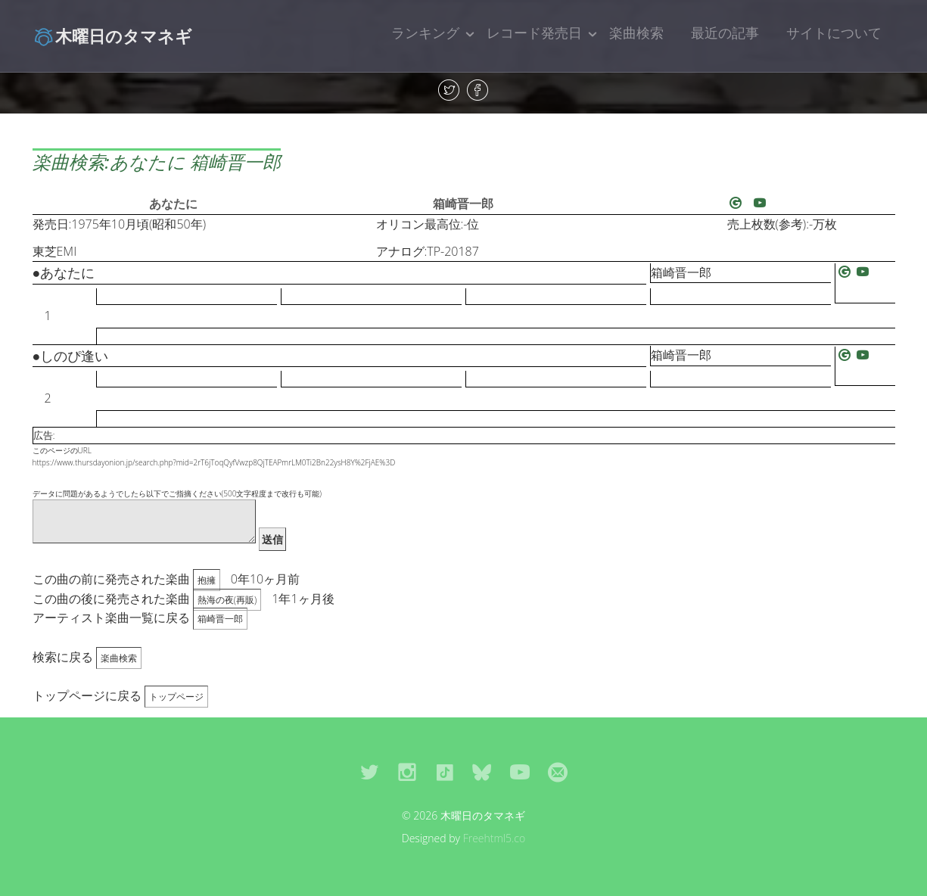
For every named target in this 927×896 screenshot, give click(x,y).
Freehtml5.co (494, 838)
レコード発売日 (534, 32)
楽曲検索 (636, 32)
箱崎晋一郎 (463, 203)
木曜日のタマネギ (112, 35)
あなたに (173, 203)
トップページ (176, 696)
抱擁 (207, 580)
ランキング (425, 32)
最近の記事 (725, 32)
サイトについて (834, 32)
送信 (272, 539)
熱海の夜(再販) (227, 599)
